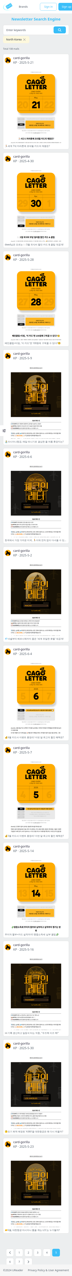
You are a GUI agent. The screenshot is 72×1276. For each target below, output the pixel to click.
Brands (23, 6)
